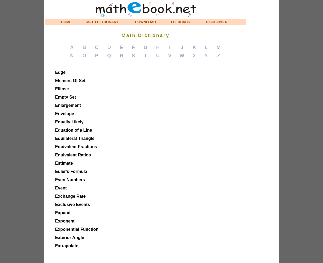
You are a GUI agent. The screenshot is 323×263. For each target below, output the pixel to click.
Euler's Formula (71, 171)
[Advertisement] (263, 80)
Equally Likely (69, 122)
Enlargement (68, 105)
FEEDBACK (180, 22)
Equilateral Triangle (75, 138)
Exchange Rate (70, 196)
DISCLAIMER (217, 22)
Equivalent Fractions (76, 146)
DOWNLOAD (145, 22)
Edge (60, 72)
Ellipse (62, 89)
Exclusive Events (72, 204)
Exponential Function (77, 229)
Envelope (64, 113)
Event (61, 188)
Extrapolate (66, 246)
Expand (63, 213)
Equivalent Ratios (73, 155)
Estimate (64, 163)
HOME (66, 22)
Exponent (65, 221)
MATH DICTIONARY (102, 22)
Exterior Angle (69, 237)
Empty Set (65, 97)
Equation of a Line (73, 130)
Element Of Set (70, 80)
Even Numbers (70, 179)
